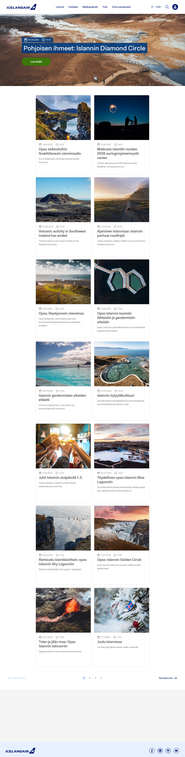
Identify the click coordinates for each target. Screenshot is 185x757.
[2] (89, 678)
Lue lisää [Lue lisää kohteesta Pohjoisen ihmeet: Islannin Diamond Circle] (36, 61)
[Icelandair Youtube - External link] (176, 751)
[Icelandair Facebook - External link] (152, 751)
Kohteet (73, 6)
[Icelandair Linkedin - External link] (160, 751)
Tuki (104, 6)
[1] (84, 678)
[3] (95, 678)
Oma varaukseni (121, 6)
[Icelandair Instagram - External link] (168, 751)
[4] (101, 678)
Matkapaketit (90, 6)
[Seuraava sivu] (168, 678)
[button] (167, 7)
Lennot (60, 6)
